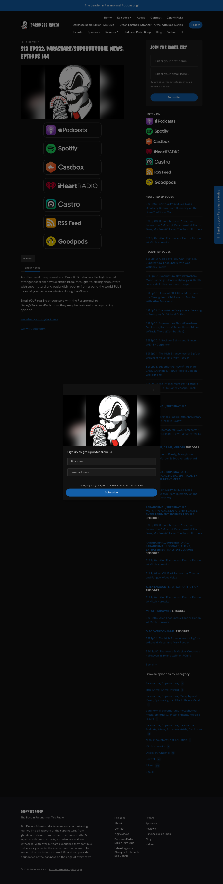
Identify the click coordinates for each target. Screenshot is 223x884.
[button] (154, 389)
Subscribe (111, 492)
